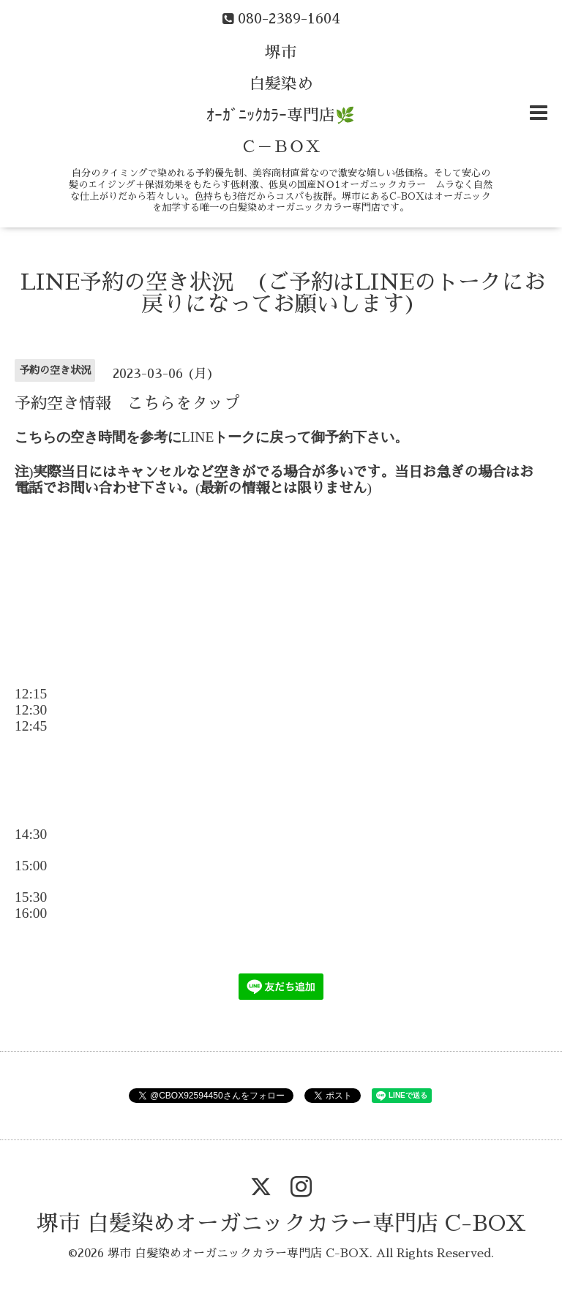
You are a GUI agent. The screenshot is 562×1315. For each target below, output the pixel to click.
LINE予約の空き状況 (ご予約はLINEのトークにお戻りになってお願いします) (283, 293)
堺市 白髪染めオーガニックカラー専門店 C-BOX (281, 1224)
